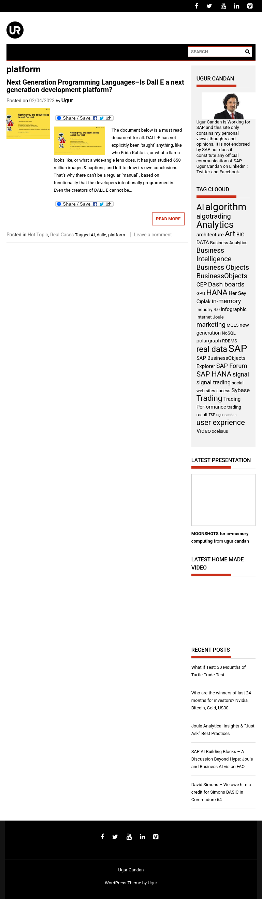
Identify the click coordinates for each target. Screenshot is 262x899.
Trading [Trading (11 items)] (209, 398)
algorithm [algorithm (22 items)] (226, 206)
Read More (168, 218)
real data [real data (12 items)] (211, 349)
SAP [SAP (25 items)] (237, 348)
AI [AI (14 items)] (200, 207)
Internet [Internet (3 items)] (204, 317)
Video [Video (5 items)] (203, 431)
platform (116, 234)
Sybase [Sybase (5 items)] (241, 390)
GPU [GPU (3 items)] (200, 293)
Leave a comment (153, 234)
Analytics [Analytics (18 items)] (215, 224)
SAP (200, 127)
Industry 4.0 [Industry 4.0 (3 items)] (208, 309)
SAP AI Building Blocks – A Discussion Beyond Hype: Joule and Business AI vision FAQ (222, 759)
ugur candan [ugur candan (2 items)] (226, 415)
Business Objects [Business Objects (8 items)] (222, 267)
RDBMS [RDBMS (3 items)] (229, 340)
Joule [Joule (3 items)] (218, 317)
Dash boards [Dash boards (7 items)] (226, 284)
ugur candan (236, 541)
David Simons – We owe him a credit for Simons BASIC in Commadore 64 (221, 792)
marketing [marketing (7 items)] (210, 324)
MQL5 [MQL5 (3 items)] (232, 325)
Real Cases (62, 234)
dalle (101, 234)
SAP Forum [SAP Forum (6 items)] (231, 365)
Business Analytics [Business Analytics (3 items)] (228, 242)
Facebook (229, 171)
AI (93, 234)
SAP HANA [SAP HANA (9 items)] (214, 374)
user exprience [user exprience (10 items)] (220, 422)
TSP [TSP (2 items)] (212, 415)
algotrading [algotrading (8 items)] (213, 216)
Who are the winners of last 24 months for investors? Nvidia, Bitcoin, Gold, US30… (221, 700)
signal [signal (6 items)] (241, 374)
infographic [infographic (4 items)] (234, 309)
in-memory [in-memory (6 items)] (226, 301)
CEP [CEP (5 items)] (201, 284)
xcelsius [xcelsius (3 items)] (220, 431)
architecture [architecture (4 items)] (210, 235)
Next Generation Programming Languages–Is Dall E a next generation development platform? (95, 86)
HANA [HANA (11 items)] (217, 292)
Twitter (203, 171)
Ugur (67, 100)
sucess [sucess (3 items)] (223, 390)
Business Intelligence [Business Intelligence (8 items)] (214, 254)
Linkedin (237, 166)
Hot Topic (38, 234)
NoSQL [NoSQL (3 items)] (229, 333)
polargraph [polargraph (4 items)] (208, 341)
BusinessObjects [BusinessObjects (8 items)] (221, 276)
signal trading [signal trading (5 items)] (213, 382)
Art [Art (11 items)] (230, 233)
